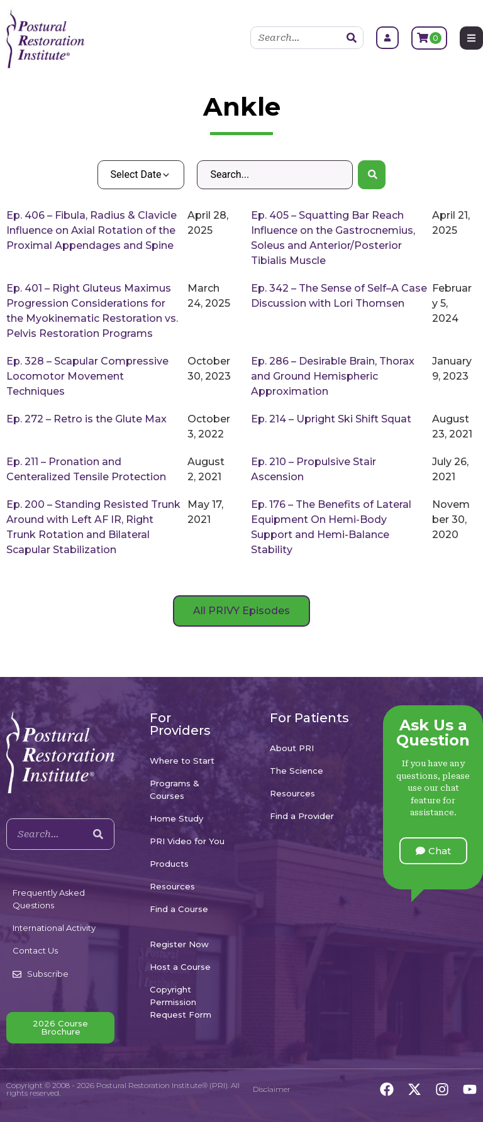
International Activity (54, 928)
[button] (433, 850)
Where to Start (182, 761)
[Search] (351, 37)
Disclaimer (272, 1089)
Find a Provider (302, 816)
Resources (172, 886)
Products (169, 864)
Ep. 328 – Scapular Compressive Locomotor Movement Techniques (87, 376)
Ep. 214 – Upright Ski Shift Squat (331, 419)
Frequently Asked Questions (49, 899)
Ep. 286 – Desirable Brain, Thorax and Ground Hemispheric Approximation (332, 376)
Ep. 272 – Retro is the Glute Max (86, 419)
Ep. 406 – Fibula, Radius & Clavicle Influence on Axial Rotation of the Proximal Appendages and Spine (91, 230)
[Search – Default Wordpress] (274, 174)
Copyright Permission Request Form (180, 1002)
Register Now (179, 944)
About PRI (292, 748)
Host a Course (180, 967)
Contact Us (35, 950)
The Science (296, 771)
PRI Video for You (187, 841)
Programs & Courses (174, 789)
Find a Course (179, 909)
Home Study (176, 818)
